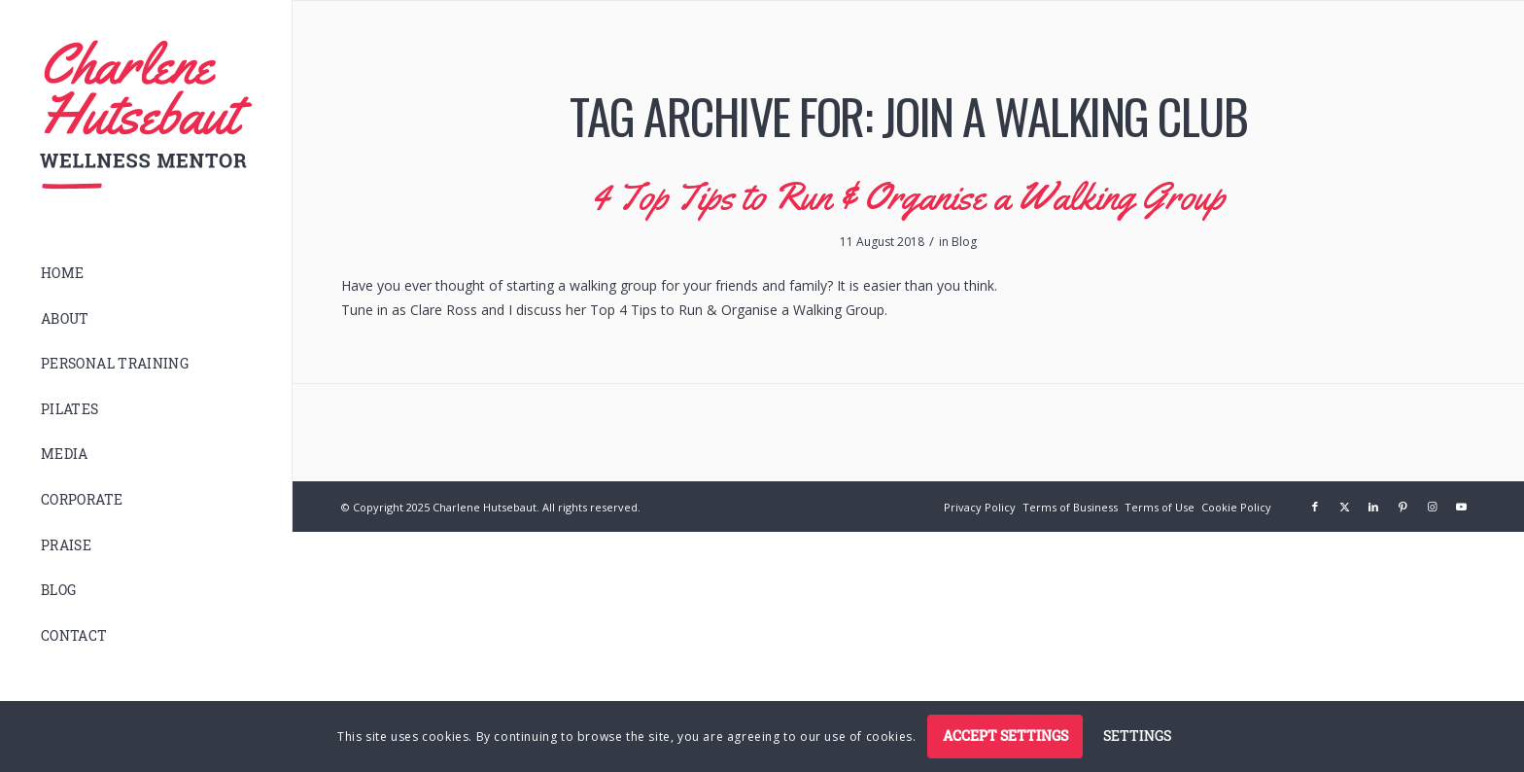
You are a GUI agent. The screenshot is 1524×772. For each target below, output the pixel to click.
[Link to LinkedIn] (1373, 506)
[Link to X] (1344, 506)
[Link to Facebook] (1315, 506)
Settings (1137, 735)
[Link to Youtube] (1460, 506)
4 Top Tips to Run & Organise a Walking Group (908, 196)
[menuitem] (146, 274)
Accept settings (1005, 735)
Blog (964, 241)
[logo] (146, 115)
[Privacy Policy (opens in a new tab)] (980, 507)
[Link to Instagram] (1431, 506)
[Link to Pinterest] (1402, 506)
